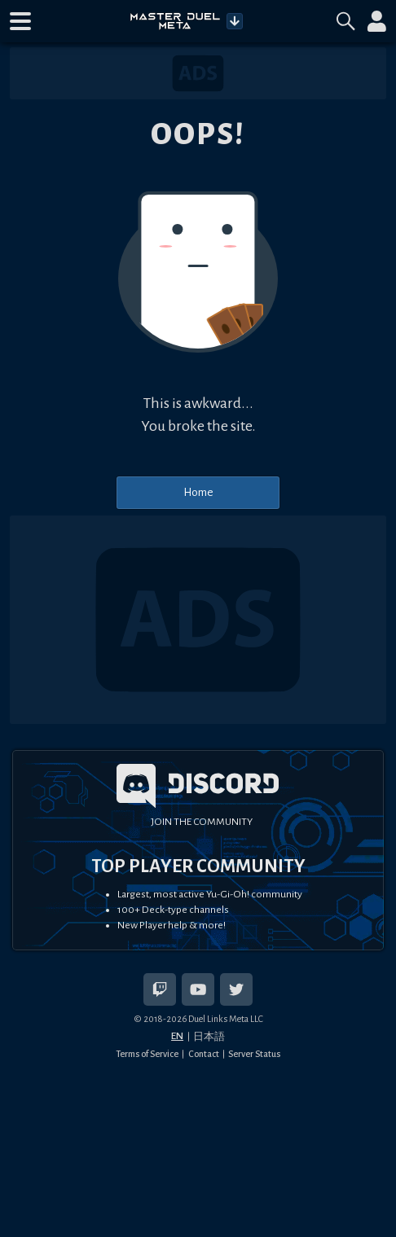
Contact (203, 1054)
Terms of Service (147, 1054)
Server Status (254, 1054)
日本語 (209, 1036)
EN (177, 1036)
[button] (20, 21)
